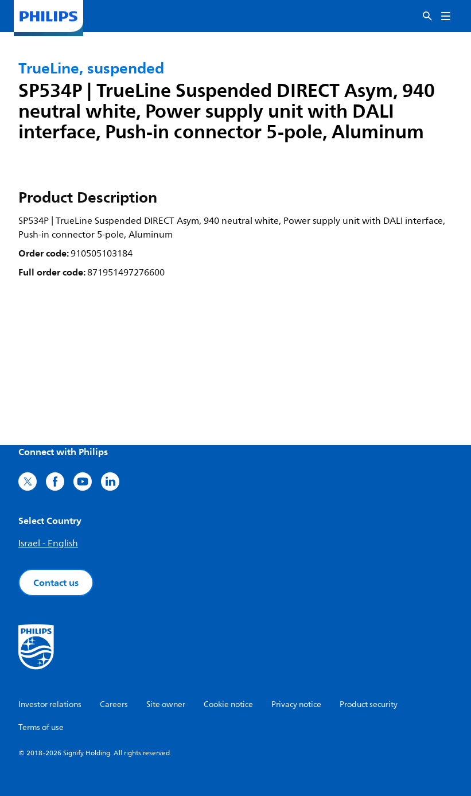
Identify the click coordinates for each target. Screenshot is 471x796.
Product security (369, 704)
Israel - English (48, 543)
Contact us (56, 582)
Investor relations (49, 704)
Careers (114, 704)
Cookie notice (228, 704)
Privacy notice (296, 704)
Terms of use (41, 727)
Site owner (165, 704)
